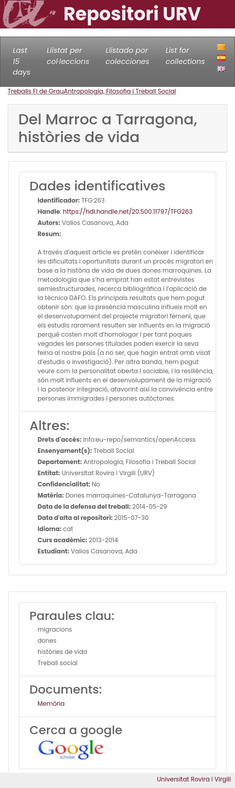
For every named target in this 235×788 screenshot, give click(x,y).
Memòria (51, 703)
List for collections (185, 56)
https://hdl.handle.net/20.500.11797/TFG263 (127, 211)
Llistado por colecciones (127, 56)
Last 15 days (21, 61)
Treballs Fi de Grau (36, 91)
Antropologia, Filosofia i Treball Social (120, 91)
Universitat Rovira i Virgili (194, 779)
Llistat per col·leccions (68, 56)
